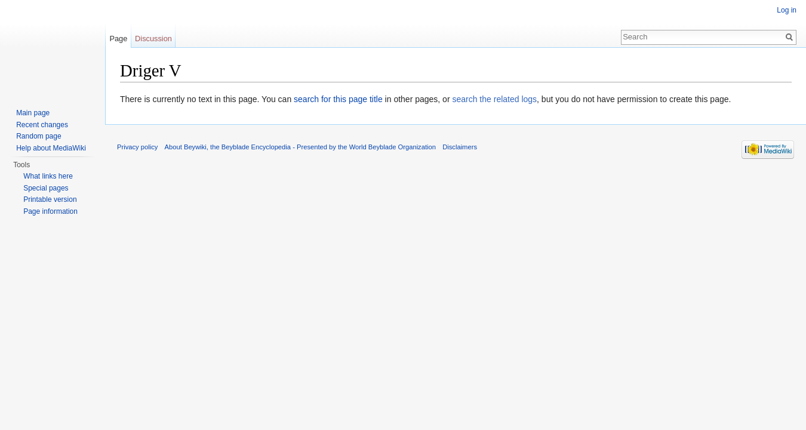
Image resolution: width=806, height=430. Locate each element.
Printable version (49, 199)
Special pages (45, 188)
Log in (786, 10)
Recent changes (42, 125)
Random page (38, 136)
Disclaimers (459, 146)
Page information (50, 211)
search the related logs (494, 99)
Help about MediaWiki (51, 148)
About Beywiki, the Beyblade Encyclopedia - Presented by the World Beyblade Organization (300, 146)
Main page (33, 113)
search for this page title (338, 99)
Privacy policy (137, 146)
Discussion (153, 38)
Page (118, 38)
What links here (48, 176)
